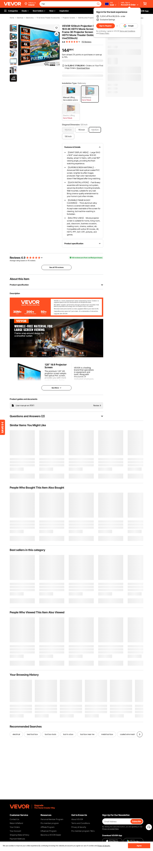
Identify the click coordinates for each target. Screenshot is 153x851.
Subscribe (136, 821)
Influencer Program (49, 831)
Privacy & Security (78, 827)
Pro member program (50, 823)
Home (12, 18)
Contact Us (14, 819)
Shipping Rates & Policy (19, 835)
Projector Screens (69, 18)
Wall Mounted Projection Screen (89, 18)
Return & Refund (16, 823)
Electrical (20, 18)
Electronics (30, 18)
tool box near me (87, 734)
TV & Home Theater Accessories (48, 18)
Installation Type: (69, 83)
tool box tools (50, 734)
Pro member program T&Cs (83, 831)
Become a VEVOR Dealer (51, 835)
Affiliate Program (48, 827)
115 (29, 260)
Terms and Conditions (127, 31)
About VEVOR (77, 819)
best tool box (32, 734)
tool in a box (68, 734)
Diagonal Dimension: (71, 124)
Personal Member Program (52, 819)
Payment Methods (17, 839)
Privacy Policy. (104, 33)
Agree (139, 846)
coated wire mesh (127, 734)
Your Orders (15, 827)
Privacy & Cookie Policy (110, 829)
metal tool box (107, 734)
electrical (16, 734)
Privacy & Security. (103, 846)
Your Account (15, 831)
